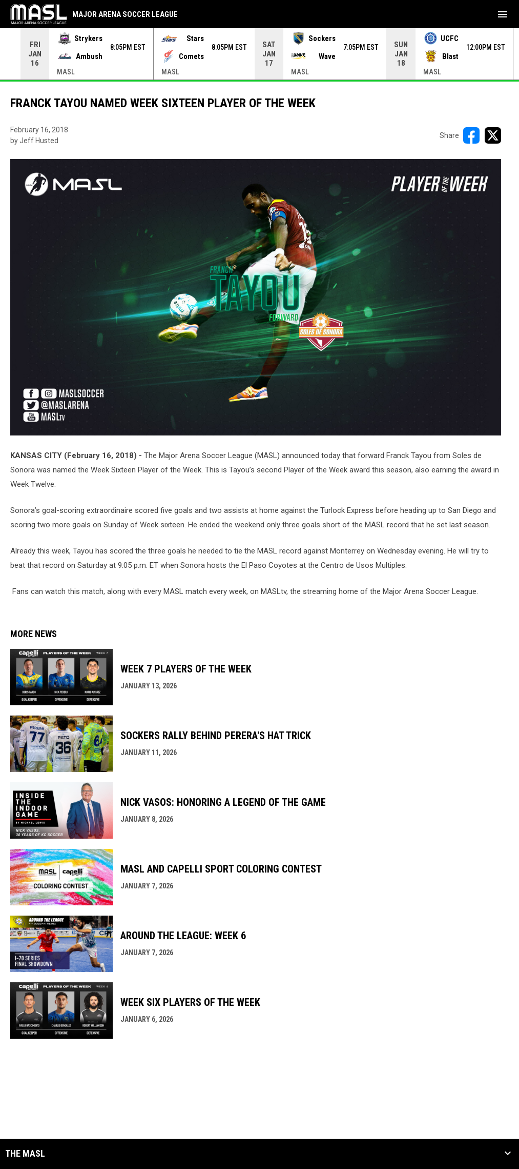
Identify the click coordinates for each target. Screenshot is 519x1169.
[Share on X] (493, 135)
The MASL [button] (25, 1153)
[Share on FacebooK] (471, 135)
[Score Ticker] (259, 54)
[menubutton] (502, 14)
